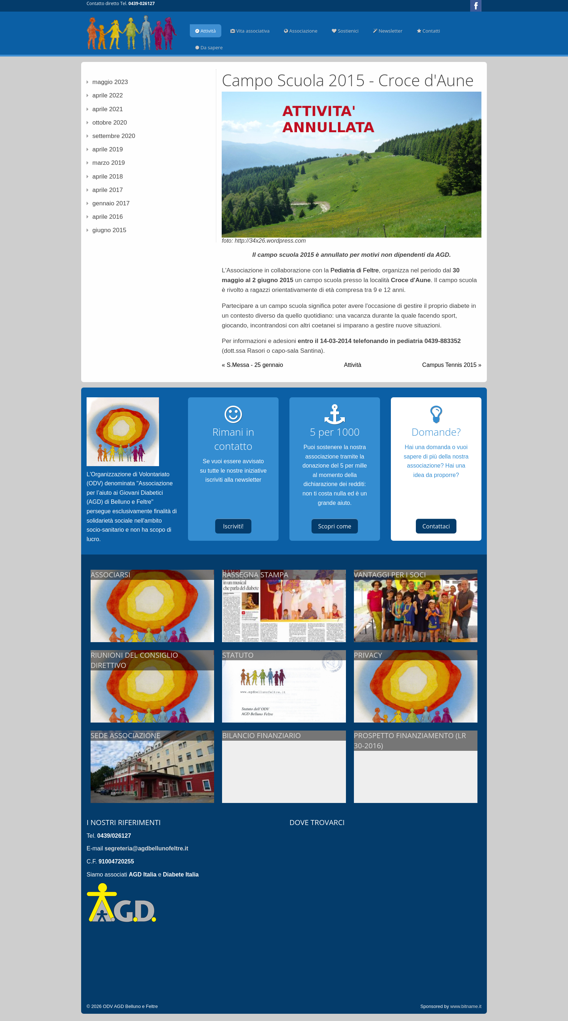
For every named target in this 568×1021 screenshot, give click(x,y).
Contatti (428, 31)
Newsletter (387, 31)
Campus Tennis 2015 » (451, 365)
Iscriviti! (233, 526)
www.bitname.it (465, 1006)
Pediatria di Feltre (354, 270)
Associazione (300, 31)
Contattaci (436, 526)
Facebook (475, 6)
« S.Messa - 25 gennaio (252, 365)
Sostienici (345, 31)
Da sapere (209, 47)
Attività (205, 31)
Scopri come (334, 526)
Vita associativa (250, 31)
